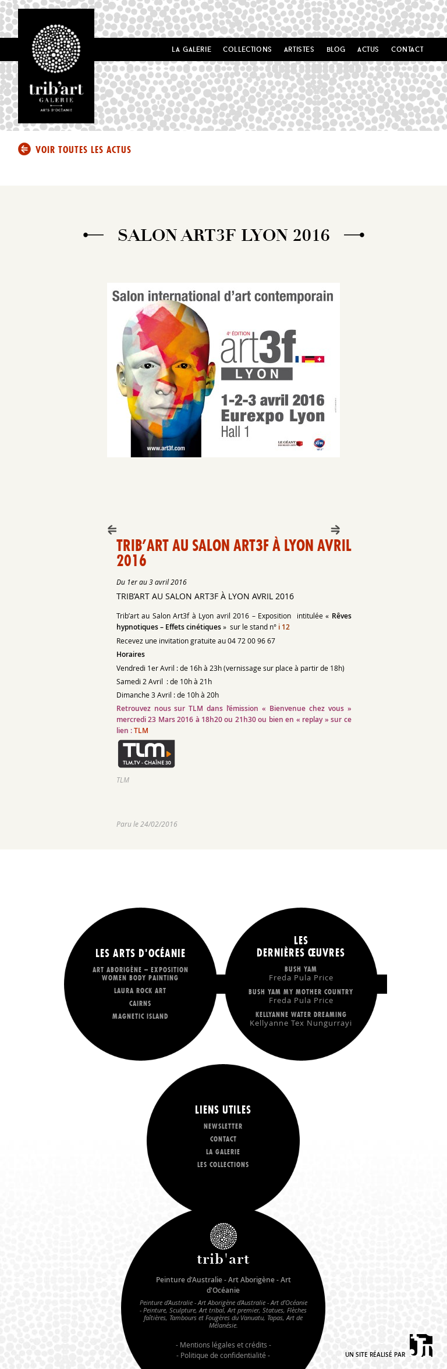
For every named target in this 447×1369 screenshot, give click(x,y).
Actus (368, 49)
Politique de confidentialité (223, 1355)
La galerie (223, 1151)
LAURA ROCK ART (140, 990)
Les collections (223, 1164)
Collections (247, 49)
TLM (141, 730)
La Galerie (191, 49)
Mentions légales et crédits (223, 1344)
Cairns (140, 1003)
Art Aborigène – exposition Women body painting (141, 973)
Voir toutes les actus (84, 149)
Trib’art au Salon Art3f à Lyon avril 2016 (234, 553)
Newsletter (223, 1126)
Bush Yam (301, 973)
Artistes (299, 49)
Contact (407, 49)
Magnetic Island (140, 1016)
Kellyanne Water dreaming (301, 1018)
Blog (336, 49)
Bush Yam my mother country (301, 995)
